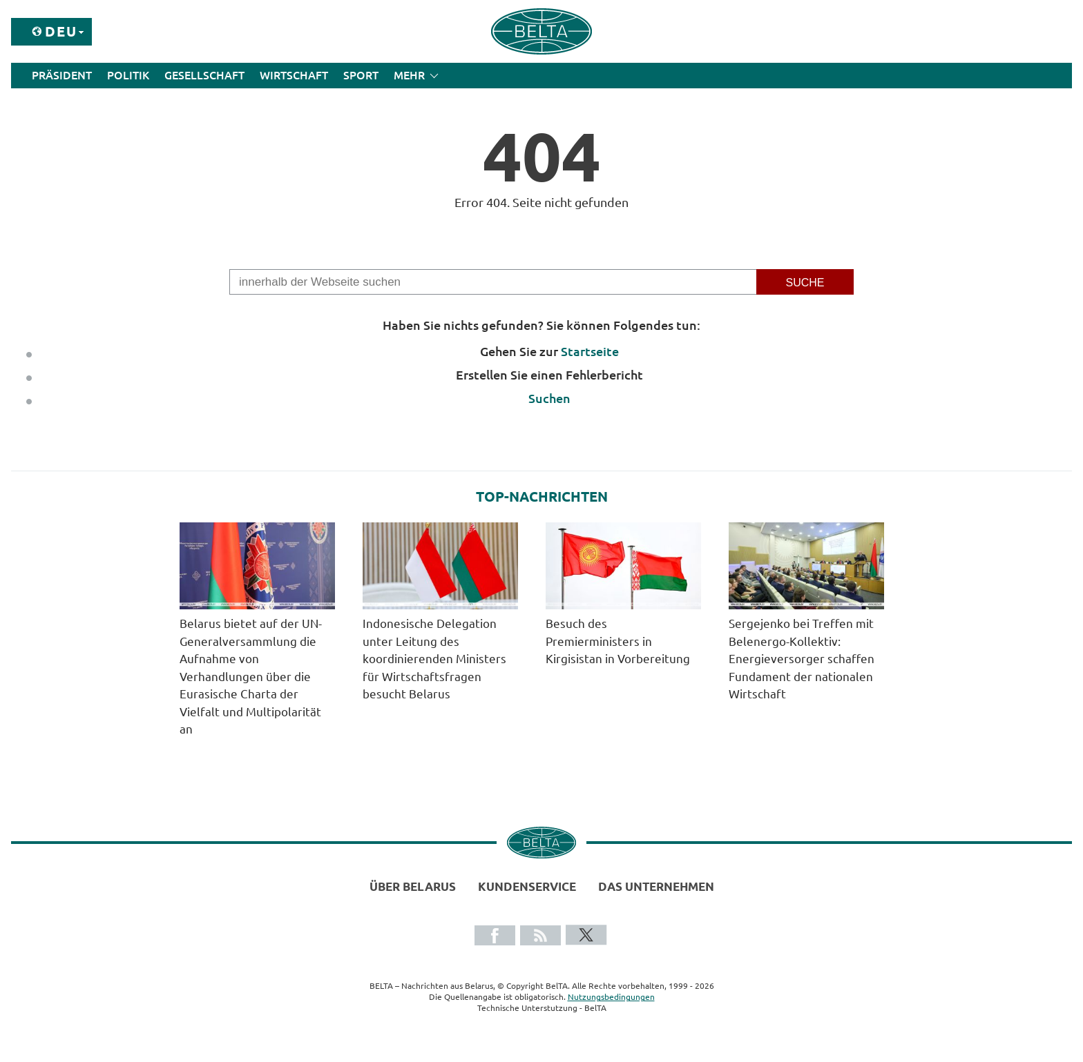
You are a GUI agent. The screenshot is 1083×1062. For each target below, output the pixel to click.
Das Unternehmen (656, 886)
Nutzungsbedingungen (611, 996)
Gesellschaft (204, 75)
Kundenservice (527, 886)
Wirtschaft (294, 75)
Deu (61, 31)
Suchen (549, 398)
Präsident (62, 75)
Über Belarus (413, 886)
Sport (360, 75)
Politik (128, 75)
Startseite (590, 351)
